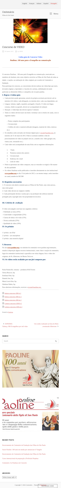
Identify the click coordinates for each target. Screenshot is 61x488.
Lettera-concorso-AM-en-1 (13, 307)
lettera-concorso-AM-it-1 (13, 293)
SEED (21, 51)
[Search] (56, 341)
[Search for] (30, 341)
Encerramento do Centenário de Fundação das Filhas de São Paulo (24, 445)
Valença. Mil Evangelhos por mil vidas (16, 325)
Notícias (10, 312)
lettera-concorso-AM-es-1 (13, 297)
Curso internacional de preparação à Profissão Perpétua (20, 458)
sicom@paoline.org (46, 133)
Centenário (8, 12)
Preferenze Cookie (47, 486)
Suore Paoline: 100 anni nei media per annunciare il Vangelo (22, 450)
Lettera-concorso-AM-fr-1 (13, 303)
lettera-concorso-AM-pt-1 (13, 300)
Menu (54, 13)
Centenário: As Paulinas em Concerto (14, 463)
